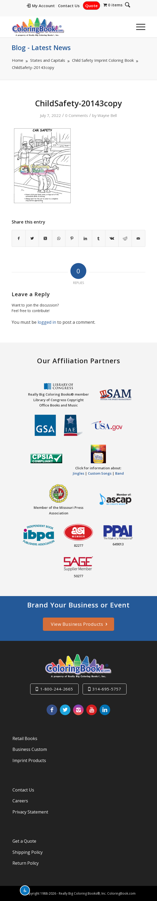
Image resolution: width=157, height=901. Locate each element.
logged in (47, 322)
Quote (95, 5)
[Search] (125, 26)
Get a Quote (24, 841)
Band (119, 473)
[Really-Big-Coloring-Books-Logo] (65, 26)
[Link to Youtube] (91, 710)
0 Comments (76, 115)
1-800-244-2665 (56, 689)
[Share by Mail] (138, 238)
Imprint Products (29, 760)
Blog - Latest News (41, 47)
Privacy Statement (30, 812)
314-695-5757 (106, 689)
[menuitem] (45, 5)
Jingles (78, 473)
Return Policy (25, 863)
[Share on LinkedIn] (85, 238)
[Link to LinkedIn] (105, 710)
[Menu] (138, 26)
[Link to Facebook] (52, 710)
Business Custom (29, 749)
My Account (45, 5)
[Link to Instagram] (78, 710)
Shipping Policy (27, 852)
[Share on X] (32, 238)
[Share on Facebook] (18, 238)
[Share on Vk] (111, 238)
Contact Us (73, 5)
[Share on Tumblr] (98, 238)
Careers (20, 801)
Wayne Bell (107, 115)
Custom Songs (99, 473)
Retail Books (24, 738)
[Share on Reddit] (125, 238)
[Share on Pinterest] (71, 238)
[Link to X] (65, 710)
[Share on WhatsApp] (58, 238)
